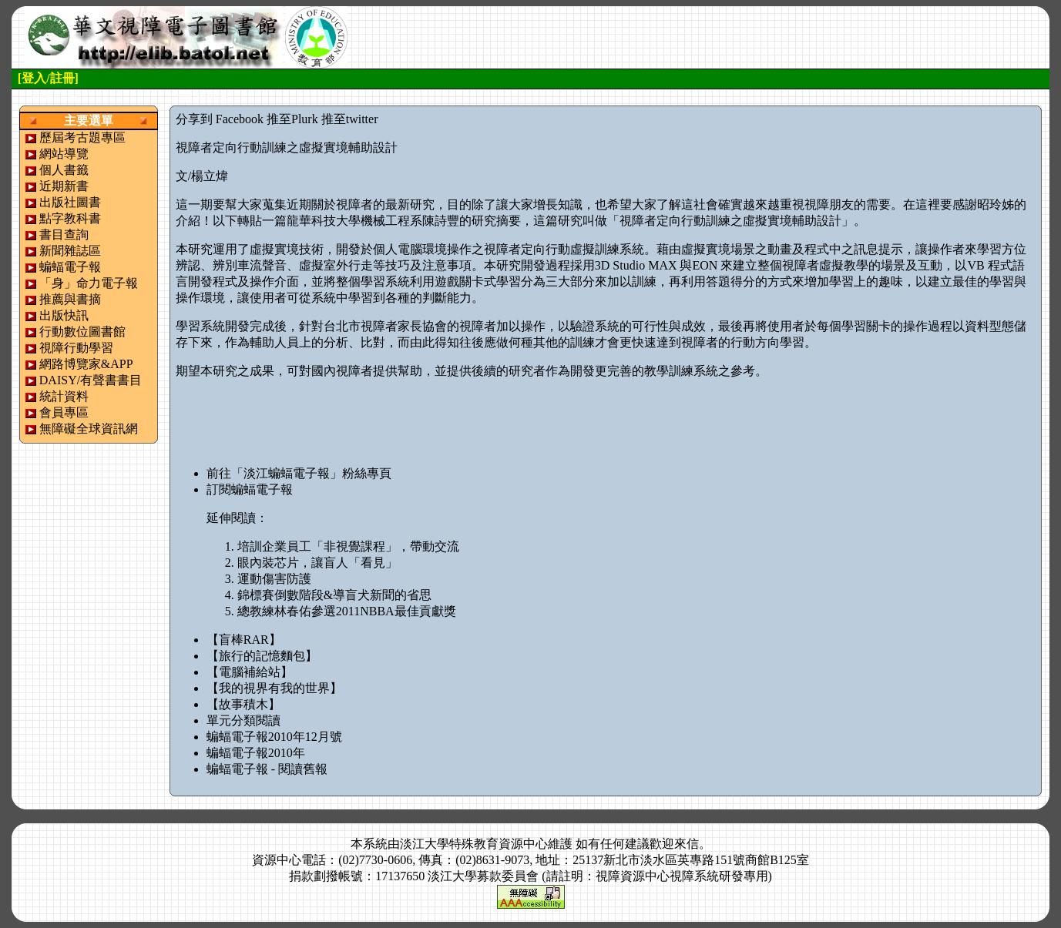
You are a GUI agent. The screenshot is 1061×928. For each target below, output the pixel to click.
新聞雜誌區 (70, 250)
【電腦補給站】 (249, 671)
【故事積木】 (243, 704)
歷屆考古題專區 (82, 137)
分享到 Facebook (220, 119)
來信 (686, 843)
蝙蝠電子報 (70, 266)
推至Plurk (292, 119)
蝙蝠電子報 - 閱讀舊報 (266, 769)
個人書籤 (64, 169)
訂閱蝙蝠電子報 (249, 489)
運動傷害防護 (274, 578)
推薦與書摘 (70, 299)
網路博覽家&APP (86, 363)
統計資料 (64, 396)
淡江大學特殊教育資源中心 (474, 843)
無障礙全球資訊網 (88, 428)
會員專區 (64, 412)
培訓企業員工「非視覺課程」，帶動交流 (348, 546)
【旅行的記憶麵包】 (261, 655)
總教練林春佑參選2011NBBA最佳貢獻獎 (346, 611)
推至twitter (349, 119)
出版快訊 (64, 315)
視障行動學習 (76, 347)
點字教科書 (70, 218)
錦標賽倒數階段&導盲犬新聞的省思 (334, 594)
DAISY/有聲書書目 (90, 380)
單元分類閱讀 (243, 720)
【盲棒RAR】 (243, 639)
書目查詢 (64, 234)
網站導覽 (64, 153)
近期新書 (64, 186)
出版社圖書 (70, 202)
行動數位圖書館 (82, 331)
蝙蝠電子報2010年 (255, 752)
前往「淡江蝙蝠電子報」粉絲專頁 (298, 473)
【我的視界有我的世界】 (274, 688)
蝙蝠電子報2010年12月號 (274, 736)
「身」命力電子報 (88, 283)
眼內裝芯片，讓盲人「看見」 (317, 562)
